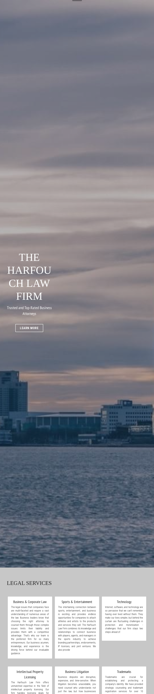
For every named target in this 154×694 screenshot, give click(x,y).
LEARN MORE (77, 305)
